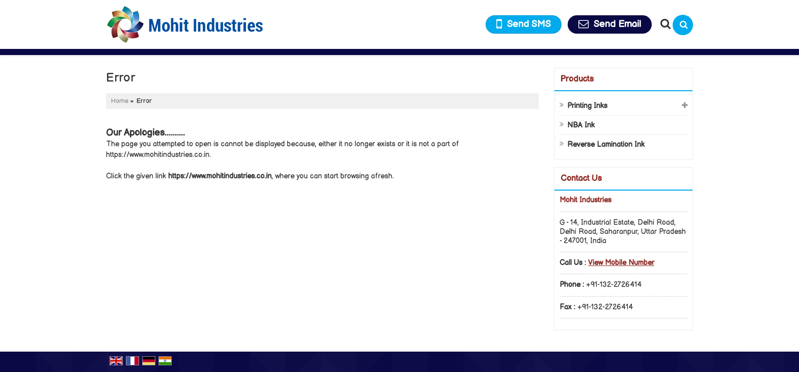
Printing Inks (587, 105)
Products (577, 79)
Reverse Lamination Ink (606, 144)
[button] (621, 262)
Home (119, 101)
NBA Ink (581, 125)
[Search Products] (664, 24)
